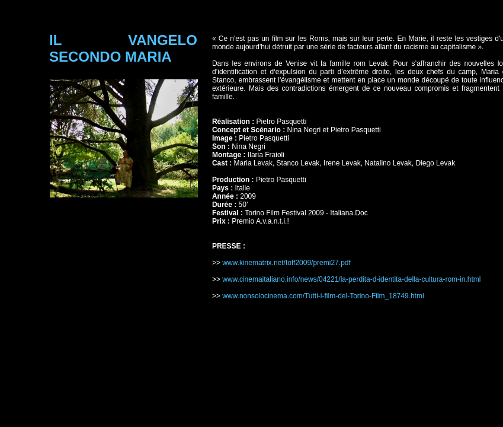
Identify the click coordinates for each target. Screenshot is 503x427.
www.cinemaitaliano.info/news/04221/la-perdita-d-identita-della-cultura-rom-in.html (351, 279)
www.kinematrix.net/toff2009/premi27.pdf (287, 263)
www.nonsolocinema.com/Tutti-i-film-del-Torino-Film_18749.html (324, 296)
